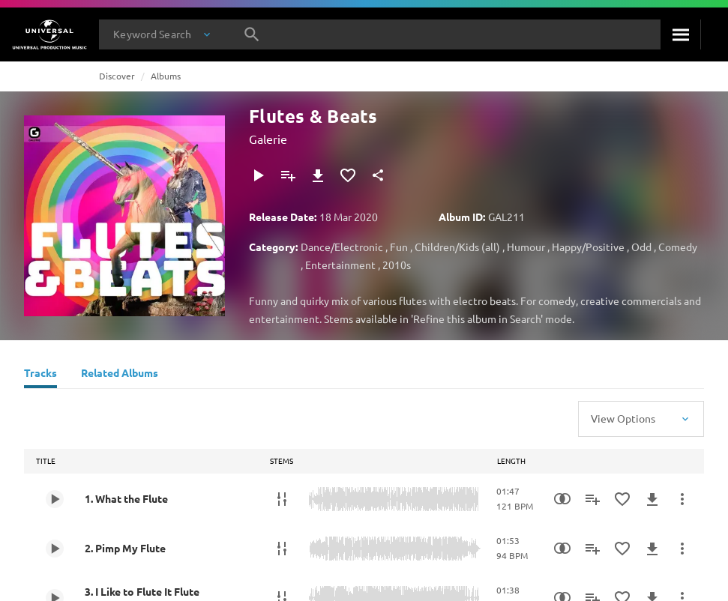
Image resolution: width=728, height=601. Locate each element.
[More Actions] (682, 499)
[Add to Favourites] (348, 175)
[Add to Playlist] (288, 175)
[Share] (378, 175)
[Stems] (282, 499)
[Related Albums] (119, 374)
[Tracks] (40, 374)
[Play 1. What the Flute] (55, 499)
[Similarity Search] (562, 499)
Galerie (268, 138)
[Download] (318, 175)
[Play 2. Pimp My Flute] (55, 549)
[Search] (680, 34)
